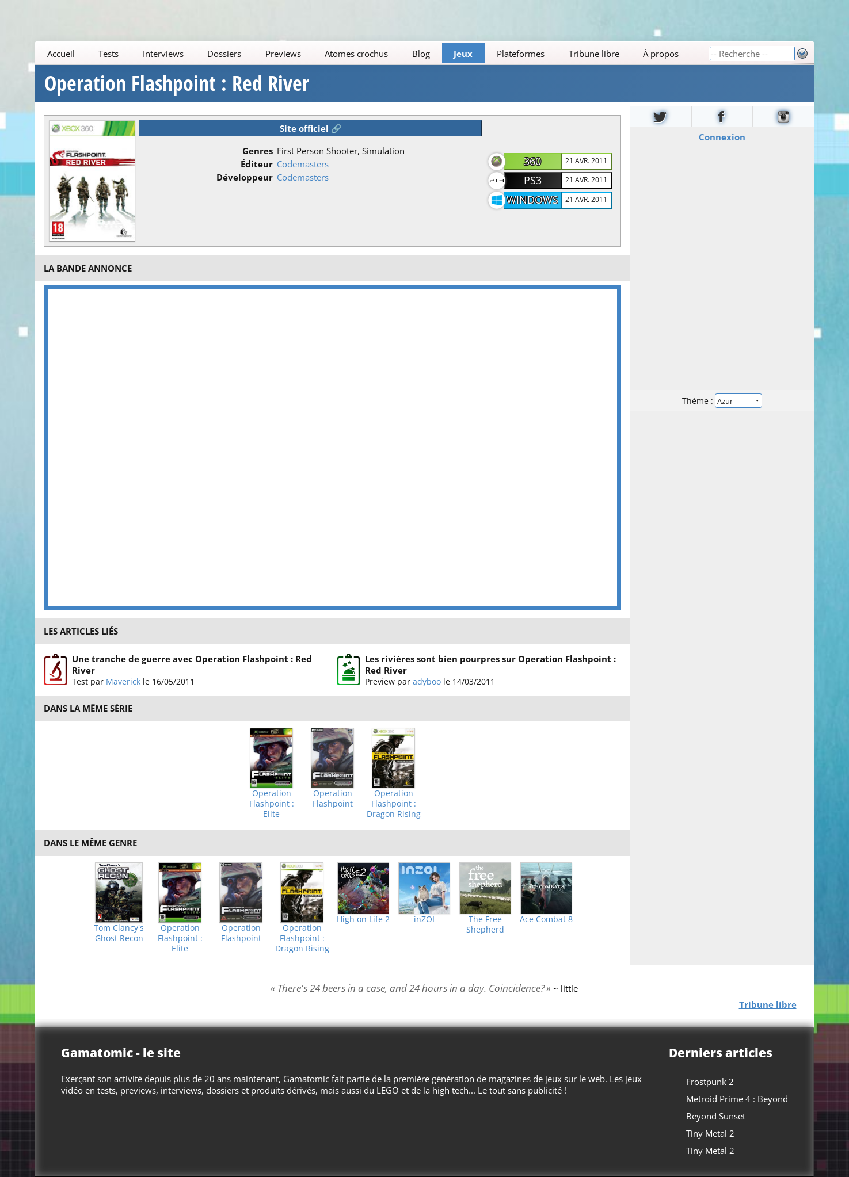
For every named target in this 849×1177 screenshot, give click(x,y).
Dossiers (225, 53)
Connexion (721, 137)
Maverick (123, 681)
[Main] (372, 53)
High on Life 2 (363, 919)
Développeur (244, 177)
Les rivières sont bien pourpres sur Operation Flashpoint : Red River (490, 664)
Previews (283, 53)
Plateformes (521, 53)
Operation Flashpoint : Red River (176, 83)
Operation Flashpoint (333, 798)
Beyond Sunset (715, 1116)
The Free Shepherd (485, 924)
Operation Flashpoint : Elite (271, 803)
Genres (257, 150)
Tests (109, 53)
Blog (421, 53)
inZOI (424, 919)
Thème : (722, 400)
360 (532, 161)
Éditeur (257, 164)
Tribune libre (594, 53)
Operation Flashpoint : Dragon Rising (394, 803)
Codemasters (303, 164)
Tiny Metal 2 (710, 1133)
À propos (661, 53)
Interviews (163, 53)
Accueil (61, 53)
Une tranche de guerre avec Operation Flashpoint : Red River (192, 664)
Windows (532, 200)
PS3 (533, 180)
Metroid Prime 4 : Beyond (737, 1099)
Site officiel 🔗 (311, 128)
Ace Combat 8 (546, 919)
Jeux (463, 53)
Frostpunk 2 (710, 1081)
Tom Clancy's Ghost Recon (119, 933)
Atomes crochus (357, 53)
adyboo (427, 681)
